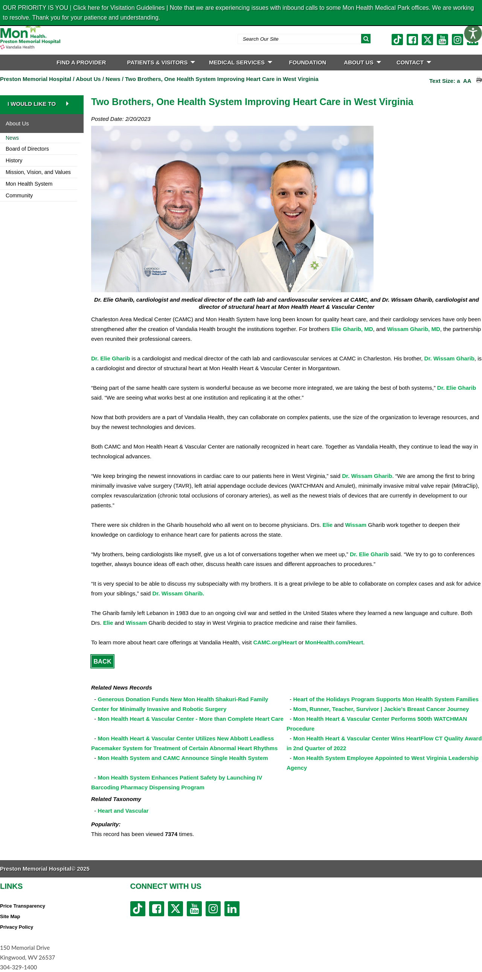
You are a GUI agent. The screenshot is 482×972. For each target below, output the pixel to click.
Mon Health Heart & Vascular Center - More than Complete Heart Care (191, 719)
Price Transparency (22, 906)
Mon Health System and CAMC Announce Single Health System (183, 758)
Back (102, 661)
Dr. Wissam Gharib (449, 358)
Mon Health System (29, 184)
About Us (88, 79)
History (14, 160)
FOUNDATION (307, 62)
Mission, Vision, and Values (38, 172)
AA (467, 81)
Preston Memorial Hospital (35, 79)
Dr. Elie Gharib (110, 358)
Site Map (10, 916)
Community (19, 195)
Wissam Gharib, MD (413, 329)
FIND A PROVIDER (81, 62)
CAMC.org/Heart (275, 642)
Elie (327, 525)
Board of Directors (27, 149)
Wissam (356, 525)
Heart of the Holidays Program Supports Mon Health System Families (386, 699)
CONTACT (414, 62)
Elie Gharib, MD (352, 329)
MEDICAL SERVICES (240, 62)
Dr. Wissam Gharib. (178, 593)
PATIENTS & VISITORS (161, 62)
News (112, 79)
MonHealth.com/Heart (334, 642)
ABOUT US (362, 62)
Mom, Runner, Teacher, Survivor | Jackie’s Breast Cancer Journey (381, 709)
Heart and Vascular (123, 810)
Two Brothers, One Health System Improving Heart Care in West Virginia (221, 79)
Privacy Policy (16, 927)
